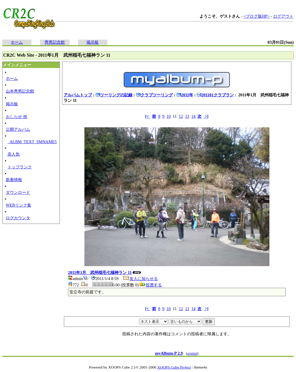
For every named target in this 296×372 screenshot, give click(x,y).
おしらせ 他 (16, 116)
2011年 (184, 95)
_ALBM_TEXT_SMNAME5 (32, 141)
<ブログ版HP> (256, 16)
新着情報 (14, 179)
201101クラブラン (215, 95)
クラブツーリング (154, 95)
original (192, 353)
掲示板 (92, 42)
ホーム (17, 42)
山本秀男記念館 (20, 91)
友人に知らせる (140, 278)
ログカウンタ (18, 218)
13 (187, 116)
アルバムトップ (78, 95)
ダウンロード (18, 192)
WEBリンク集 (18, 205)
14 (193, 116)
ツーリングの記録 (113, 95)
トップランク (20, 167)
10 (168, 116)
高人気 (14, 154)
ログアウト (283, 16)
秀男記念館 (55, 42)
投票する (150, 285)
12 (181, 116)
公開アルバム (18, 129)
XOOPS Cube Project (174, 367)
